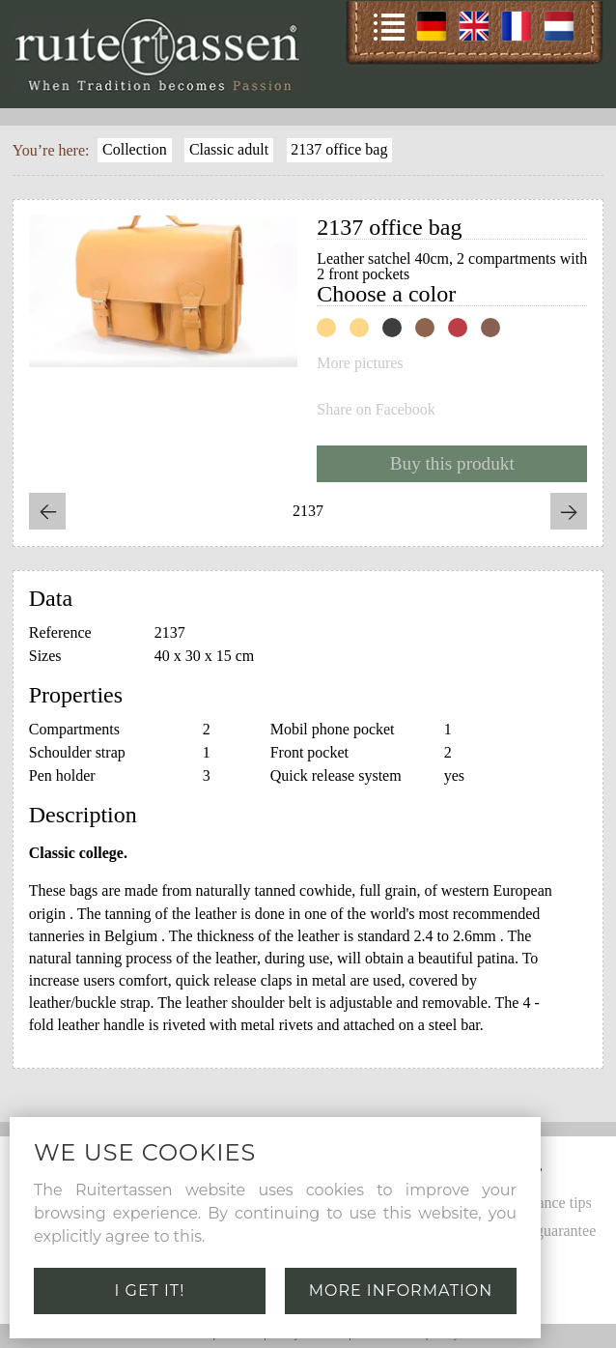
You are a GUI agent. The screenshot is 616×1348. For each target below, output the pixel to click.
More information (401, 1290)
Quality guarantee (541, 1230)
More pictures (360, 363)
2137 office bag (339, 149)
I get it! (150, 1290)
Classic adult (228, 149)
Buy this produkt (452, 463)
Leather (509, 1257)
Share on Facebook (376, 409)
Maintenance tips (539, 1202)
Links (503, 1285)
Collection (134, 149)
